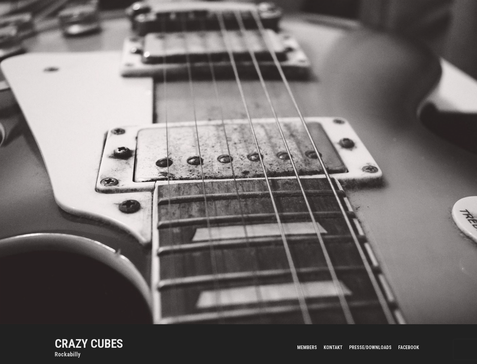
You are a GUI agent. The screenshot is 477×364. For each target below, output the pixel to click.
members (307, 347)
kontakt (333, 347)
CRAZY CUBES (89, 344)
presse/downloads (370, 347)
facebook (408, 347)
